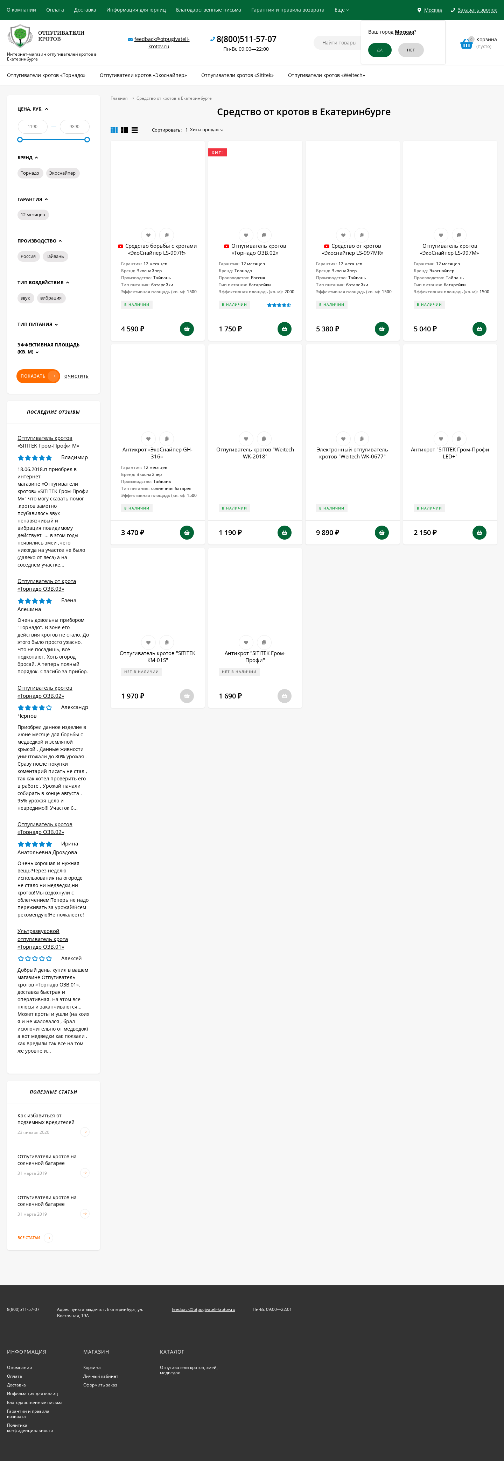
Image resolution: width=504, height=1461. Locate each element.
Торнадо (30, 173)
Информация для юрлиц (136, 9)
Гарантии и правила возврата (287, 9)
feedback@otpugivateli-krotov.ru (203, 1309)
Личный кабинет (100, 1376)
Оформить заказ (100, 1385)
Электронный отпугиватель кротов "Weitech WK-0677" (352, 453)
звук (25, 298)
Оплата (55, 9)
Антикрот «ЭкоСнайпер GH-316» (157, 453)
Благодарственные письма (208, 9)
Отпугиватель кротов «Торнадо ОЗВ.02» (258, 249)
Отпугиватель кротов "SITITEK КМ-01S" (157, 656)
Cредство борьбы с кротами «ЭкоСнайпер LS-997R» (161, 249)
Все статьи (35, 1238)
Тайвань (55, 256)
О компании (21, 9)
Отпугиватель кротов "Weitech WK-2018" (255, 453)
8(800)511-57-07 (246, 38)
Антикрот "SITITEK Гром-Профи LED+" (450, 453)
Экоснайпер (62, 173)
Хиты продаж (202, 129)
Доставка (85, 9)
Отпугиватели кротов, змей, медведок (189, 1370)
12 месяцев (33, 214)
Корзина (92, 1367)
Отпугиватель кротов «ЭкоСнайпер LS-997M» (450, 249)
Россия (28, 256)
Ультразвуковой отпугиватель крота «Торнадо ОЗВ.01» (43, 938)
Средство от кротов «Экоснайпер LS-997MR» (352, 249)
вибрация (51, 298)
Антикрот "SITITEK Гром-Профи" (255, 656)
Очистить (76, 376)
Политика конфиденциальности (30, 1427)
